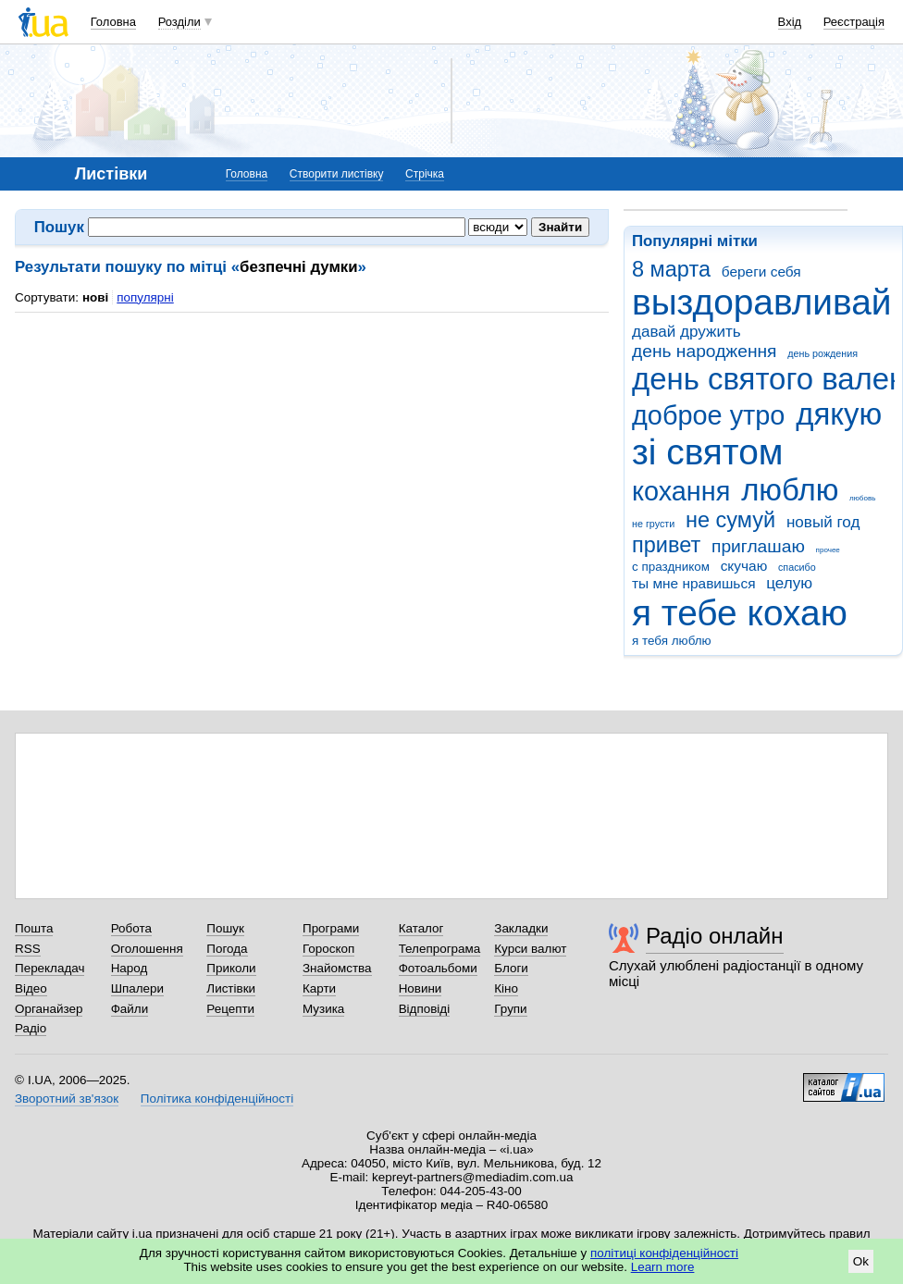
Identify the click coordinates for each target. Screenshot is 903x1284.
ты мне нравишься (694, 583)
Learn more (663, 1267)
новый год (823, 522)
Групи (510, 1009)
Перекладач (49, 968)
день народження (704, 351)
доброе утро (708, 415)
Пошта (34, 928)
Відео (31, 988)
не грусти (653, 523)
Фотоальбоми (438, 968)
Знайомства (337, 968)
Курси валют (530, 949)
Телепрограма (440, 949)
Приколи (230, 968)
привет (666, 545)
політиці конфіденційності (664, 1253)
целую (789, 583)
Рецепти (230, 1009)
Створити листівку (337, 173)
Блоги (511, 968)
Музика (323, 1009)
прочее (828, 550)
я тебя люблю (671, 641)
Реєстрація (853, 22)
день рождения (822, 353)
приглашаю (758, 546)
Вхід (790, 22)
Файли (130, 1009)
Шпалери (137, 988)
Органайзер (48, 1009)
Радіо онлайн (715, 935)
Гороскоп (328, 949)
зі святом (707, 452)
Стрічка (424, 173)
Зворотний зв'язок (66, 1098)
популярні (145, 297)
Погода (226, 949)
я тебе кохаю (739, 613)
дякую (839, 414)
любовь (862, 498)
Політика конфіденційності (217, 1098)
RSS (28, 949)
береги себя (761, 271)
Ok (861, 1261)
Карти (319, 988)
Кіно (506, 988)
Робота (131, 928)
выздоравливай (761, 302)
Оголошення (147, 949)
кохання (681, 491)
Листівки (230, 988)
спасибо (797, 567)
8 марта (671, 269)
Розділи (179, 22)
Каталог (421, 928)
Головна (113, 22)
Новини (420, 988)
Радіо (30, 1028)
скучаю (744, 566)
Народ (129, 968)
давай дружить (686, 331)
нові (95, 297)
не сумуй (730, 520)
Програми (331, 928)
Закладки (521, 928)
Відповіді (425, 1009)
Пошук (225, 928)
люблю (789, 490)
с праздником (671, 567)
